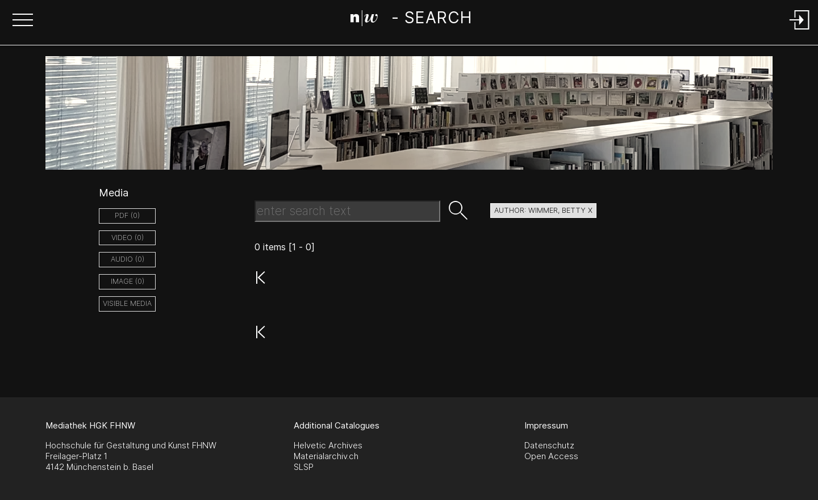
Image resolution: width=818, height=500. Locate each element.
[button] (22, 21)
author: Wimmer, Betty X (543, 210)
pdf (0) (127, 215)
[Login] (799, 30)
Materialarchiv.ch (326, 456)
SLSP (304, 466)
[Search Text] (347, 211)
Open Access (551, 456)
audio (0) (127, 259)
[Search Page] (410, 20)
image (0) (127, 281)
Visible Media (127, 303)
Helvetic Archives (328, 445)
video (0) (127, 237)
